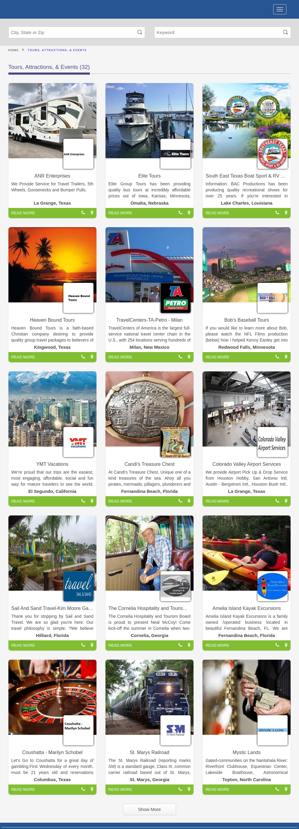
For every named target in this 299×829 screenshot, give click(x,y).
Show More (149, 809)
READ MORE (23, 213)
